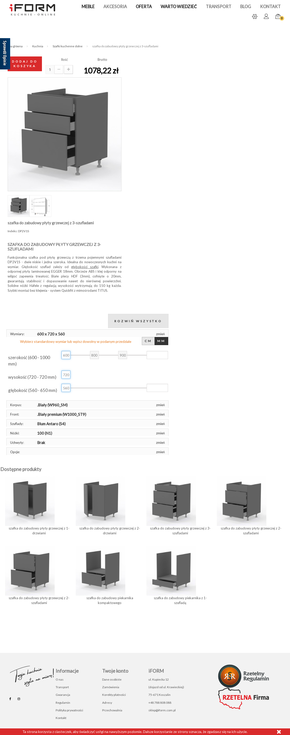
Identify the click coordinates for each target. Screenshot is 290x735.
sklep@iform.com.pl (162, 710)
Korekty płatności (114, 695)
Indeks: (13, 231)
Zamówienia (110, 687)
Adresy (107, 702)
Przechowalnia (112, 710)
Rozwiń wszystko (138, 321)
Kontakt (260, 7)
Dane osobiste (111, 679)
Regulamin (63, 702)
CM (148, 341)
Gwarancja (63, 695)
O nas (60, 679)
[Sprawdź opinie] (5, 54)
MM (161, 341)
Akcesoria (117, 7)
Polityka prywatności (69, 710)
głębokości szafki (84, 267)
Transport (212, 7)
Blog (237, 7)
